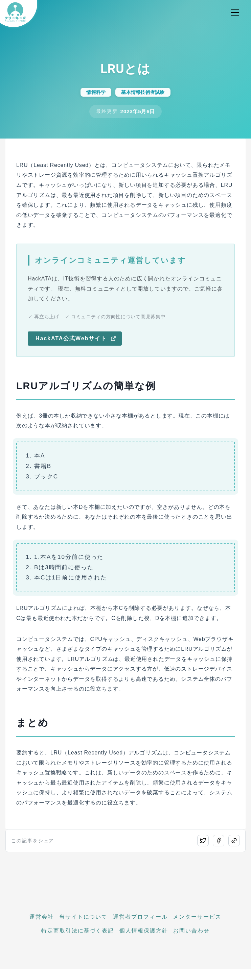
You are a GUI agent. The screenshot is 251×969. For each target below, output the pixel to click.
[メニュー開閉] (235, 12)
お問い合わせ (191, 931)
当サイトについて (83, 917)
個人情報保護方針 (143, 931)
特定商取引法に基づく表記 (77, 931)
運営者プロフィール (140, 917)
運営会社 (41, 917)
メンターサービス (197, 917)
